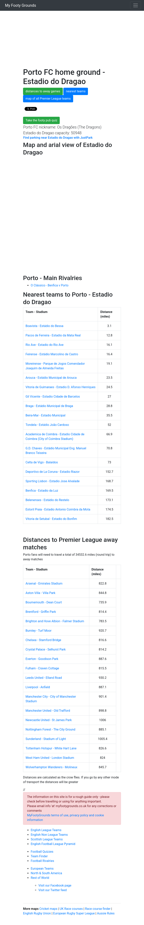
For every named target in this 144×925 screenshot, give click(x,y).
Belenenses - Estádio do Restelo (47, 500)
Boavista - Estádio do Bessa (44, 326)
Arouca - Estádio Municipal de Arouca (51, 378)
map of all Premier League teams (48, 98)
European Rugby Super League (74, 913)
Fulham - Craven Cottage (42, 668)
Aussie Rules (105, 913)
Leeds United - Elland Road (44, 678)
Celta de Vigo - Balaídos (42, 462)
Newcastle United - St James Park (49, 720)
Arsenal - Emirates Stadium (44, 583)
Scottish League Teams (47, 839)
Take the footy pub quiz (41, 120)
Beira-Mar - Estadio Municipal (45, 415)
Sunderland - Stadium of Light (46, 739)
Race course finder (97, 909)
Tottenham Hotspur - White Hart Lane (51, 748)
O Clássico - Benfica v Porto (49, 285)
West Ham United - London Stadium (50, 758)
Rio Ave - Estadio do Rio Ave (45, 345)
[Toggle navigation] (135, 5)
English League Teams (46, 830)
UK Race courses (71, 909)
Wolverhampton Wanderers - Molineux (51, 767)
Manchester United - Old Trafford (48, 710)
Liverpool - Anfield (38, 687)
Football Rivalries (42, 861)
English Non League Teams (49, 835)
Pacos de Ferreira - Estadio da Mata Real (53, 335)
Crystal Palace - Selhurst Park (46, 649)
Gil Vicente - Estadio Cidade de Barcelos (53, 396)
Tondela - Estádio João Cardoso (47, 425)
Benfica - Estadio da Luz (42, 490)
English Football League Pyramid (53, 844)
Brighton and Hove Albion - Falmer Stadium (55, 621)
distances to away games (43, 91)
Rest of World (40, 878)
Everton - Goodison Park (42, 659)
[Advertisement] (72, 41)
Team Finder (39, 856)
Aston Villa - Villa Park (40, 593)
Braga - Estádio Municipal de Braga (49, 406)
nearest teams (75, 91)
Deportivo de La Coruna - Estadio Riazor (52, 472)
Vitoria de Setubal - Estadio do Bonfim (51, 519)
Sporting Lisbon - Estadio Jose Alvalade (52, 481)
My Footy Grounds (19, 5)
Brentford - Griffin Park (41, 612)
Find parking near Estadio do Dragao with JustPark (58, 137)
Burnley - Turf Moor (38, 630)
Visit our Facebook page (54, 885)
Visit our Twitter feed (52, 890)
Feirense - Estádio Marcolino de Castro (52, 354)
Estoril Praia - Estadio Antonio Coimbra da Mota (58, 509)
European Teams (42, 868)
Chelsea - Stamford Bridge (43, 640)
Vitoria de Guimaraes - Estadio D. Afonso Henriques (60, 387)
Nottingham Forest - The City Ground (50, 729)
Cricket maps (48, 909)
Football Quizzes (42, 851)
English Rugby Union (37, 913)
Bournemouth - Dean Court (44, 602)
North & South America (46, 873)
